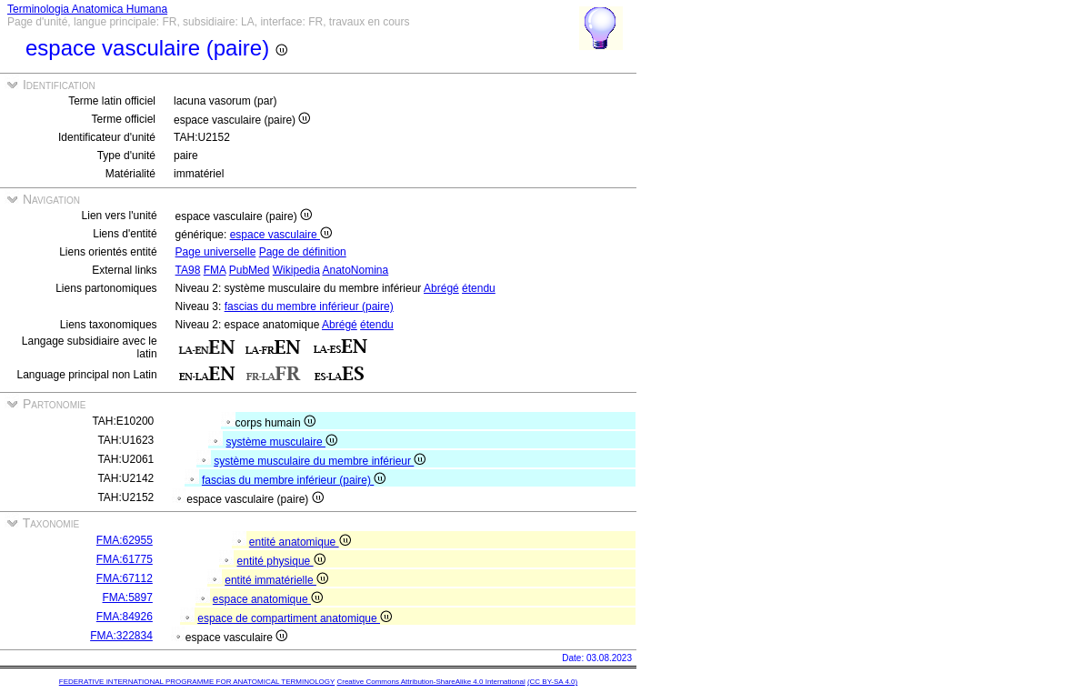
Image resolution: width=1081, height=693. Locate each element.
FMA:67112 (124, 578)
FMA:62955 (124, 540)
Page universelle (215, 252)
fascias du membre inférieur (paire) (309, 306)
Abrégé (441, 288)
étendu (478, 288)
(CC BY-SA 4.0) (552, 682)
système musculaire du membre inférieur (319, 461)
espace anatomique (268, 599)
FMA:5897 (128, 597)
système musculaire (281, 442)
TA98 (188, 270)
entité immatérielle (276, 580)
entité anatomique (300, 542)
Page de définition (302, 252)
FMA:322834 (121, 635)
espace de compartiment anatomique (294, 618)
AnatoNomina (356, 270)
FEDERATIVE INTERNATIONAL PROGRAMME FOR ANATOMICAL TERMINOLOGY (197, 682)
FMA (215, 270)
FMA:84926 (124, 616)
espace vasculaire (281, 234)
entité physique (281, 561)
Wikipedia (296, 270)
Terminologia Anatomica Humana (87, 9)
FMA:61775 (124, 559)
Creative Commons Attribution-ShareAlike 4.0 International (430, 682)
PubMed (249, 270)
